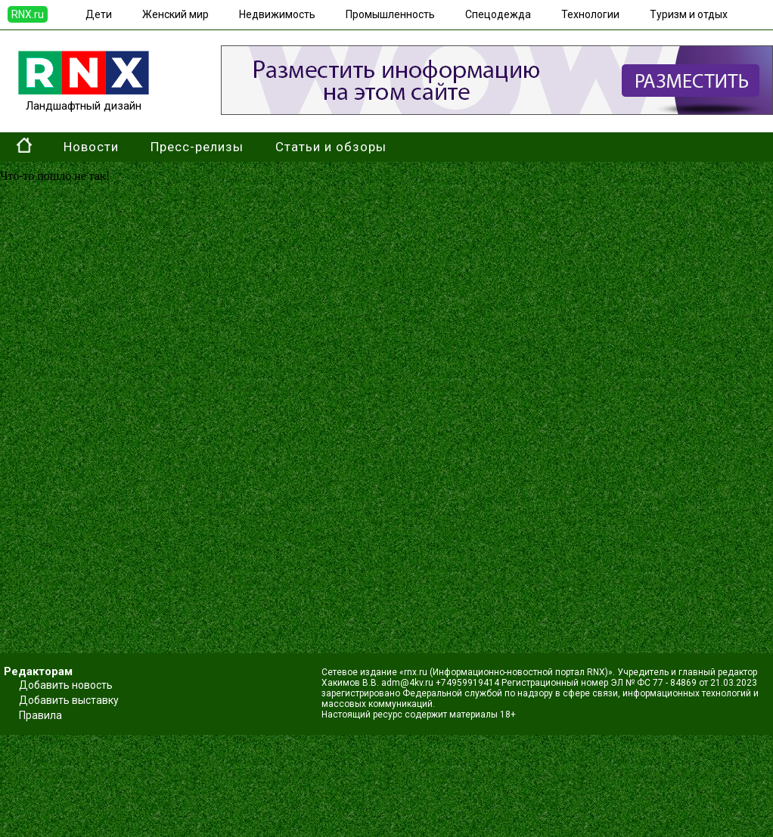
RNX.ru (27, 14)
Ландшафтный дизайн (84, 99)
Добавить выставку (69, 700)
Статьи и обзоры (330, 146)
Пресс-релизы (197, 146)
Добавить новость (66, 685)
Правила (40, 715)
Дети (98, 14)
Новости (91, 146)
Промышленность (390, 14)
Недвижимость (277, 14)
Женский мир (175, 14)
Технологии (590, 14)
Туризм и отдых (689, 14)
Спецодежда (498, 14)
